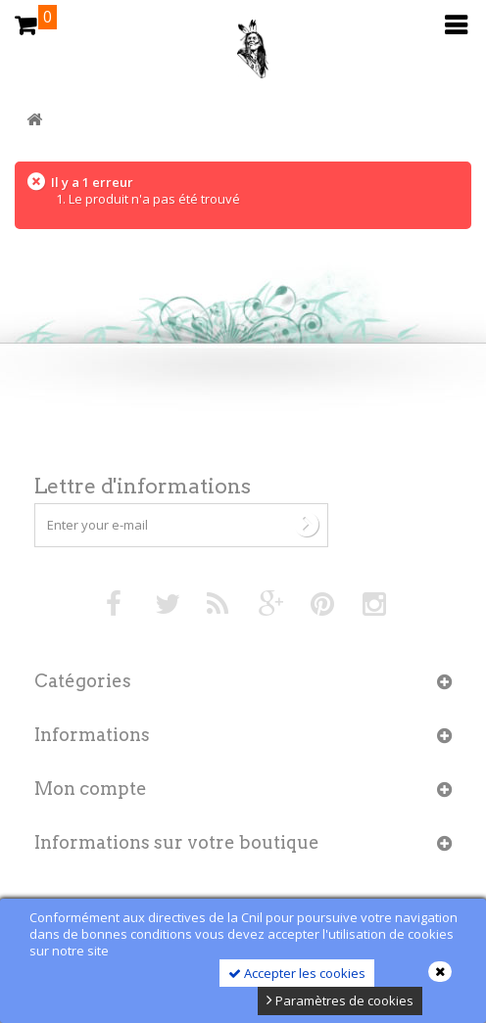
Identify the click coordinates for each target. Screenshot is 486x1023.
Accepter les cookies (296, 973)
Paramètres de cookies (340, 1000)
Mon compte (90, 788)
